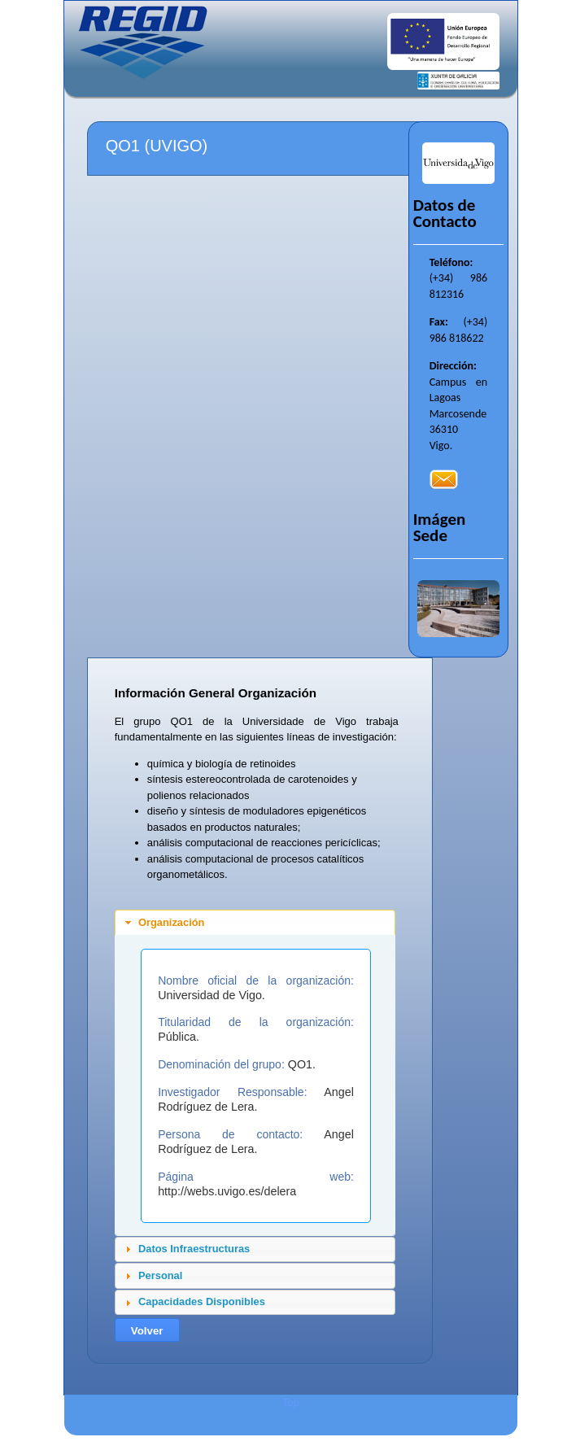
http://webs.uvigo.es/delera (227, 1191)
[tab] (255, 923)
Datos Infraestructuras (194, 1249)
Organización (171, 922)
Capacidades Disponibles (201, 1301)
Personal (160, 1275)
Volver (147, 1331)
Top (290, 1402)
